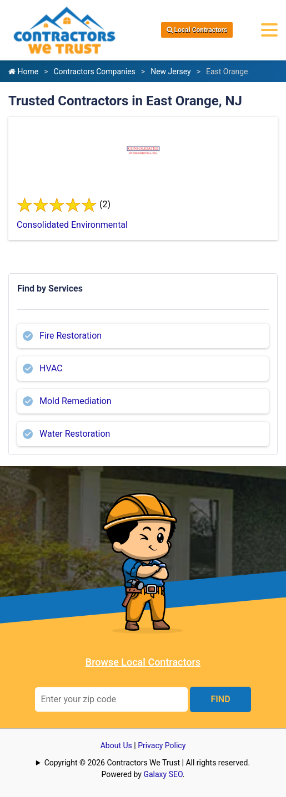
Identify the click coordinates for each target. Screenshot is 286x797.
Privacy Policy (161, 745)
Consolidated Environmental (72, 224)
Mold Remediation (75, 401)
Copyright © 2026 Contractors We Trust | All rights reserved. (147, 762)
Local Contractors (197, 30)
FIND (220, 699)
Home (23, 71)
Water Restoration (74, 433)
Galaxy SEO (162, 774)
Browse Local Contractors (143, 662)
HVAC (51, 368)
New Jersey (170, 71)
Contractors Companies (94, 71)
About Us (116, 745)
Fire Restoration (70, 335)
